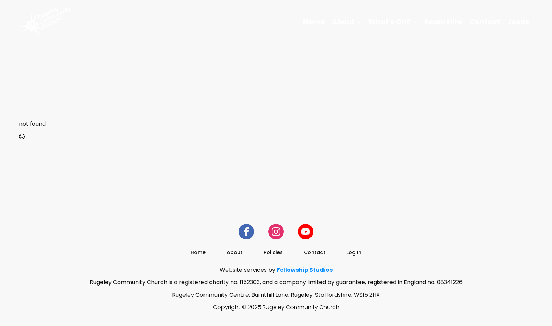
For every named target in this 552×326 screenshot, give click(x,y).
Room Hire (443, 22)
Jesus (518, 22)
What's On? (389, 22)
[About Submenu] (359, 22)
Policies (273, 252)
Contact (484, 22)
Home (314, 22)
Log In (354, 252)
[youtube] (305, 231)
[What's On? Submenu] (416, 22)
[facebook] (246, 231)
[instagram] (276, 231)
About (343, 22)
